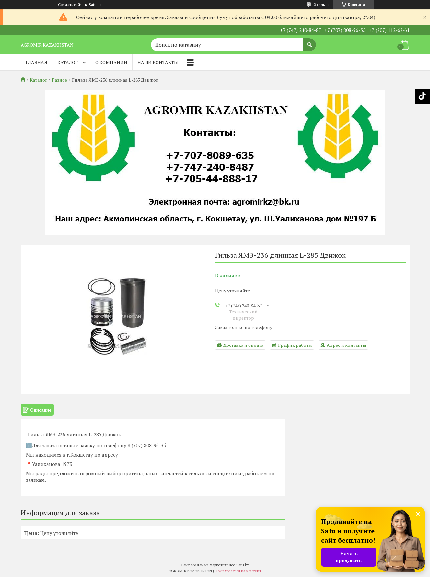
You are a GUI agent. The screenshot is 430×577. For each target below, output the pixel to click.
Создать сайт (70, 4)
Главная (36, 62)
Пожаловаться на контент (238, 570)
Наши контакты (157, 62)
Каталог (67, 62)
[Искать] (309, 41)
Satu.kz (242, 564)
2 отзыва (322, 4)
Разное (59, 80)
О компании (111, 62)
